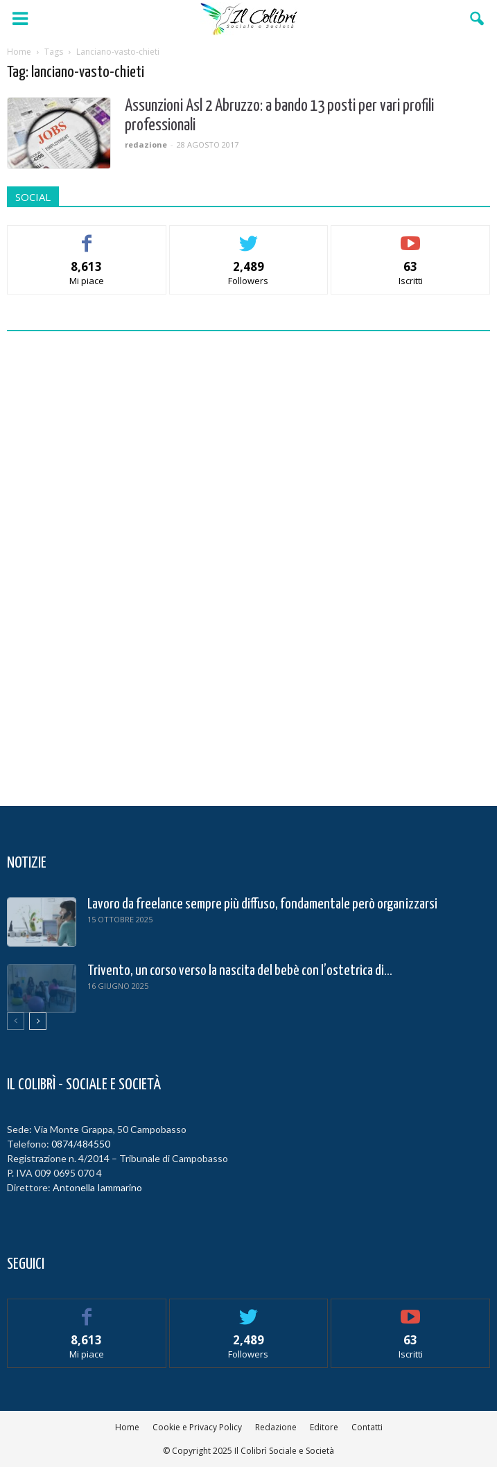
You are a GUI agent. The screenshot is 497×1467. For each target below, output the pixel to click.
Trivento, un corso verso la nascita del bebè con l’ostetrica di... (239, 971)
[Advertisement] (249, 565)
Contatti (367, 1427)
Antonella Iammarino (97, 1187)
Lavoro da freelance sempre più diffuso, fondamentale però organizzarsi (262, 904)
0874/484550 (80, 1144)
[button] (477, 18)
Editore (324, 1427)
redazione (146, 144)
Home (127, 1427)
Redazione (276, 1427)
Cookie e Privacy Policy (197, 1427)
